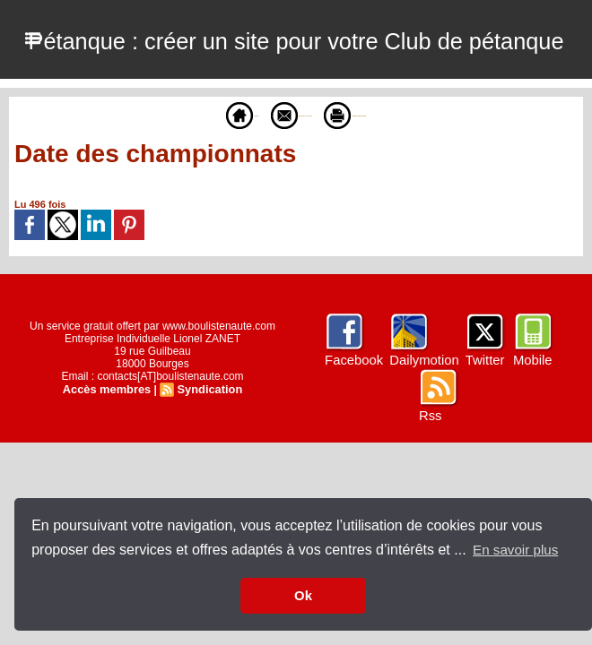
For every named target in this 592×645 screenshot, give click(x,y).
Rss (429, 494)
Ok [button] (302, 596)
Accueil (166, 193)
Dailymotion (423, 439)
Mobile (527, 439)
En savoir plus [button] (518, 549)
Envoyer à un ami (268, 193)
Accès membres (108, 467)
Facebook (355, 439)
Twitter (480, 439)
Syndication (207, 467)
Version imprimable (396, 193)
